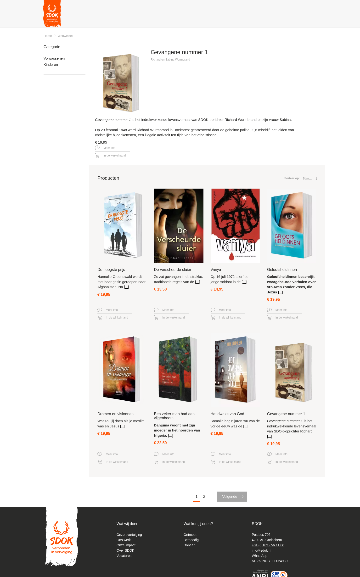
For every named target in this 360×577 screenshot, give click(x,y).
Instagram (312, 7)
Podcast (253, 6)
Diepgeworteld (277, 6)
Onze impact (126, 539)
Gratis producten (185, 19)
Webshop (281, 19)
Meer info (161, 118)
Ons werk (124, 534)
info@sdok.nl (261, 544)
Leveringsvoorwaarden (66, 125)
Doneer (305, 19)
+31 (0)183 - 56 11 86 (268, 539)
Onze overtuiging (129, 529)
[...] (126, 265)
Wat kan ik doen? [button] (147, 19)
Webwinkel (65, 36)
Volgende (229, 475)
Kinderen (51, 64)
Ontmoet (190, 529)
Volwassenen (54, 58)
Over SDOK (125, 544)
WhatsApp (259, 550)
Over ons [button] (115, 19)
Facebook (305, 6)
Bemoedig (191, 534)
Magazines (209, 6)
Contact (189, 6)
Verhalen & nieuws (83, 19)
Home (48, 36)
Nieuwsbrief (233, 6)
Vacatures (124, 550)
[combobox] (309, 156)
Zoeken (296, 7)
